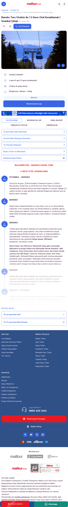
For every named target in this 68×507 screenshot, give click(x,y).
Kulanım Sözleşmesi (9, 394)
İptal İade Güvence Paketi (11, 342)
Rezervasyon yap (34, 104)
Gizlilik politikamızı (22, 497)
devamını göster (7, 308)
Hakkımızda (5, 377)
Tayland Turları (41, 359)
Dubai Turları (40, 356)
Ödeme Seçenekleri (9, 349)
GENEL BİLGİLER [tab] (56, 120)
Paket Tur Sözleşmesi (9, 387)
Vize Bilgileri (6, 339)
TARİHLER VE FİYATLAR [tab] (19, 125)
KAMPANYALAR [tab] (51, 125)
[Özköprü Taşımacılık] (35, 456)
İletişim (4, 380)
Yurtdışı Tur (15, 10)
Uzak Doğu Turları (42, 363)
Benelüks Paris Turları (43, 352)
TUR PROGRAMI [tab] (12, 120)
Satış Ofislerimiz (7, 384)
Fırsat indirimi (15, 504)
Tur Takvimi (5, 356)
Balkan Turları (40, 339)
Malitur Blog (34, 426)
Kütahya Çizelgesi (8, 398)
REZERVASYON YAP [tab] (34, 120)
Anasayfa (4, 10)
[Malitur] (16, 456)
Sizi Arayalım (22, 26)
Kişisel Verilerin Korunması (11, 401)
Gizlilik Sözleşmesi (8, 391)
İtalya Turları (40, 346)
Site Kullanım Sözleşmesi (11, 481)
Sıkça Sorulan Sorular (9, 346)
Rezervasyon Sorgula (34, 419)
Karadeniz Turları (41, 349)
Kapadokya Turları (42, 366)
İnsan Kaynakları (7, 352)
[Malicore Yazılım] (53, 456)
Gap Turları (39, 342)
